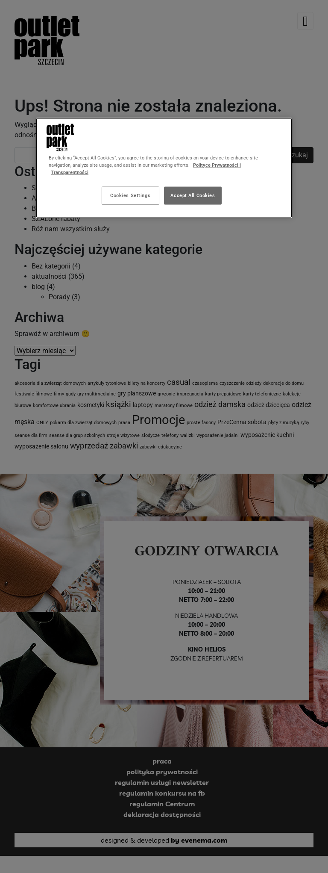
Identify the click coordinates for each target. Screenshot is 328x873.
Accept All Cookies (192, 195)
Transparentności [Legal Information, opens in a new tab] (69, 172)
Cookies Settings (130, 195)
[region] (164, 168)
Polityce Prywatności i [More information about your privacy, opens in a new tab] (217, 165)
